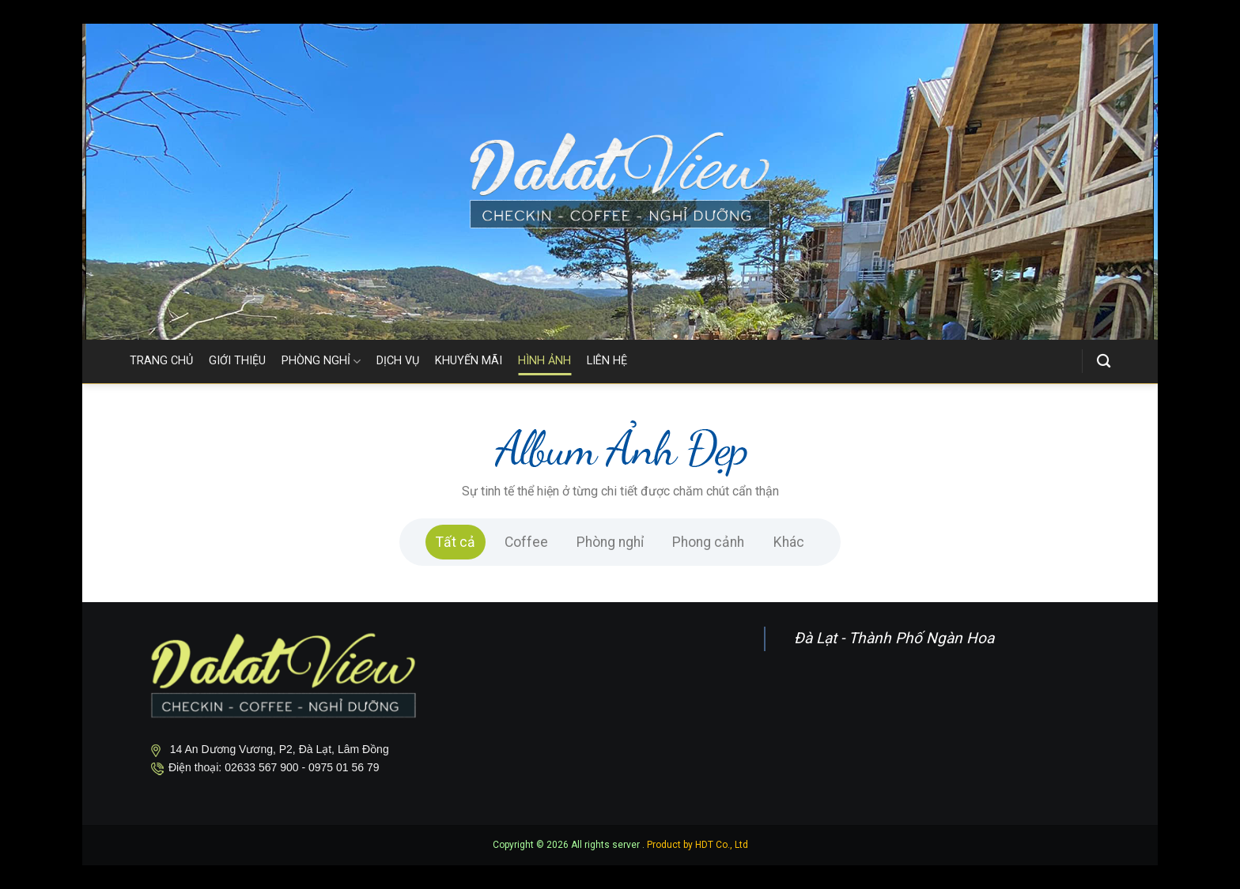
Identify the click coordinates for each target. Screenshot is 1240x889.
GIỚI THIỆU (237, 360)
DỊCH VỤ (397, 360)
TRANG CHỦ (161, 360)
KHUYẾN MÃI (468, 360)
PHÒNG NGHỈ (321, 361)
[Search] (1103, 361)
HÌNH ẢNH (544, 360)
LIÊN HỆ (607, 360)
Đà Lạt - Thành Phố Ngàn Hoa (894, 638)
